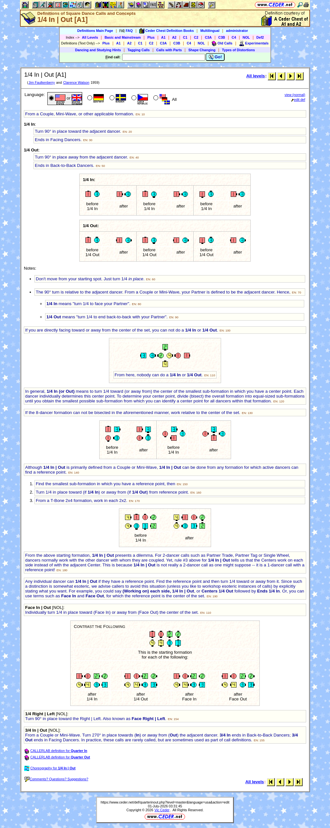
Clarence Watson (76, 82)
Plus (151, 37)
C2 (196, 37)
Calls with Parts (169, 50)
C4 (234, 37)
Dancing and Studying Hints (98, 50)
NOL (246, 37)
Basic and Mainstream (122, 37)
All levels (255, 75)
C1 (185, 37)
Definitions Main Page (95, 31)
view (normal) (295, 95)
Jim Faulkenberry (41, 82)
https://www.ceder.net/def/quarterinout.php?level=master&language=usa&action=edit (165, 802)
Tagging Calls (138, 50)
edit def (298, 99)
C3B (221, 37)
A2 (174, 37)
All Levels (90, 37)
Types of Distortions (238, 50)
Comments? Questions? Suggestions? (56, 779)
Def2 (260, 37)
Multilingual (209, 31)
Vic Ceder (162, 810)
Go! (215, 57)
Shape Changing (201, 50)
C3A (208, 37)
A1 (163, 37)
